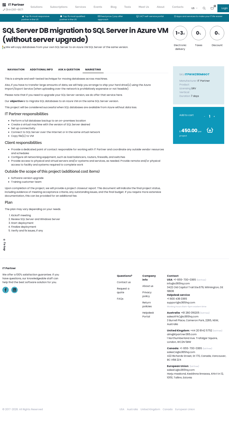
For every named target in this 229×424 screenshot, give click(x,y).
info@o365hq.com (178, 283)
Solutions (36, 6)
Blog (114, 6)
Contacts (178, 6)
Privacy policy (147, 294)
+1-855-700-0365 (184, 280)
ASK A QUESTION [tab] (69, 69)
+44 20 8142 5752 (201, 330)
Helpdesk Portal (148, 314)
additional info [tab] (41, 69)
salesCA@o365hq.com (181, 352)
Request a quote (123, 290)
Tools (127, 6)
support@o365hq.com (181, 302)
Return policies (147, 304)
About (161, 6)
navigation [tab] (15, 69)
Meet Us (144, 6)
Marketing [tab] (93, 69)
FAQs (120, 299)
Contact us (124, 282)
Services (80, 6)
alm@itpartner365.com (182, 334)
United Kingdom (150, 409)
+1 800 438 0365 (177, 299)
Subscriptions (58, 6)
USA (121, 409)
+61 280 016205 (190, 313)
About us (147, 286)
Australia (132, 409)
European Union (185, 409)
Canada (168, 409)
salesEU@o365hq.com (181, 370)
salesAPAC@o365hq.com (182, 316)
